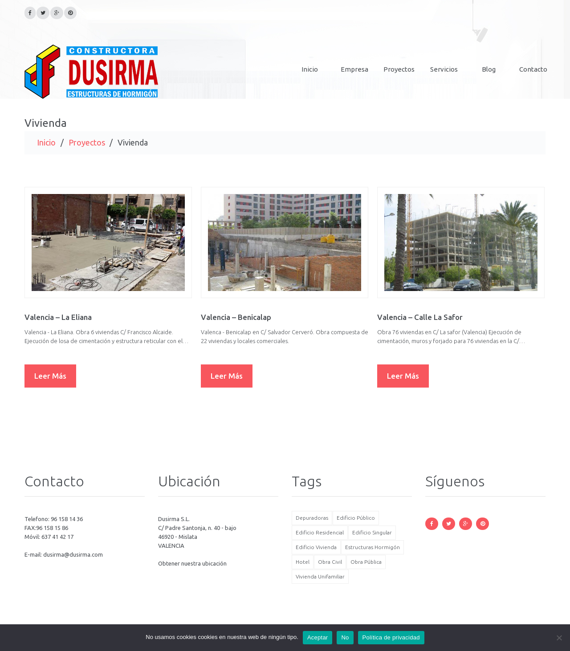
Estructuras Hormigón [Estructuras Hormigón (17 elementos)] (372, 547)
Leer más (50, 376)
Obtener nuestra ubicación (192, 563)
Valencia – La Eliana (58, 317)
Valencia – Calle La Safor (420, 317)
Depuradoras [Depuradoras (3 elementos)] (312, 518)
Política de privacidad (391, 637)
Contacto (533, 69)
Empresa (354, 69)
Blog (489, 69)
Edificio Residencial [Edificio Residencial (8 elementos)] (320, 532)
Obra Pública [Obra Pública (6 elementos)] (366, 562)
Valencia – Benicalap (236, 317)
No (345, 637)
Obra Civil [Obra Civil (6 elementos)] (330, 562)
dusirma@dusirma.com (73, 554)
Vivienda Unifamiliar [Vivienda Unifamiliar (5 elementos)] (320, 576)
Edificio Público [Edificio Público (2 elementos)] (356, 518)
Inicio (309, 69)
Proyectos (399, 69)
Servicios (444, 69)
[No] (558, 637)
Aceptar (317, 637)
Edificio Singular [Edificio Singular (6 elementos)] (372, 532)
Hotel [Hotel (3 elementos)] (302, 562)
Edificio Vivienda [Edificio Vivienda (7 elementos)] (316, 547)
